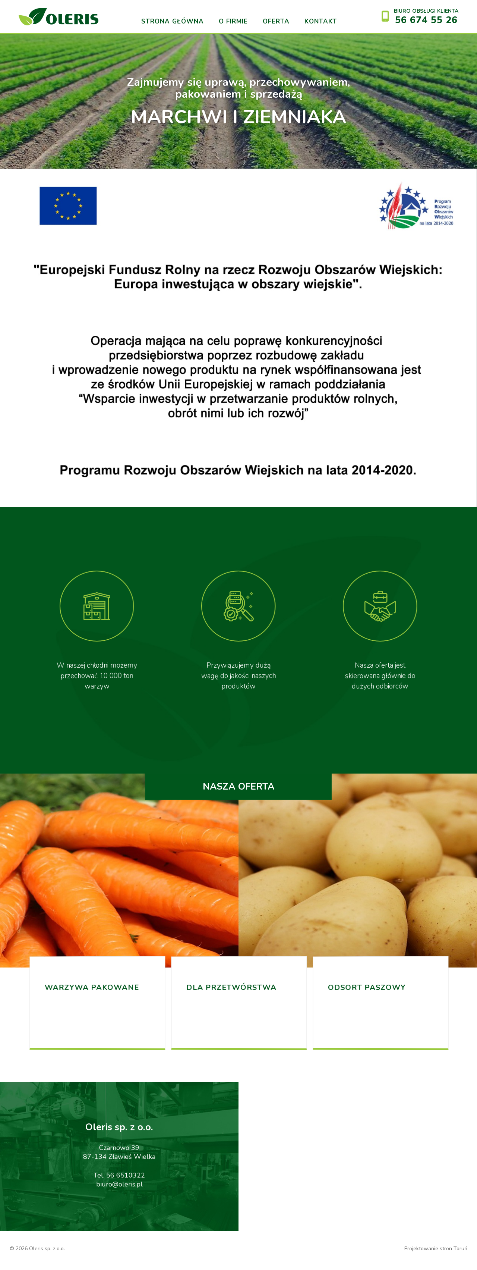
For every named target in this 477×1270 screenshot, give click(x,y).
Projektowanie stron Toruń (435, 1248)
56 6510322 (125, 1182)
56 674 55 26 (426, 20)
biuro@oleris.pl (119, 1191)
